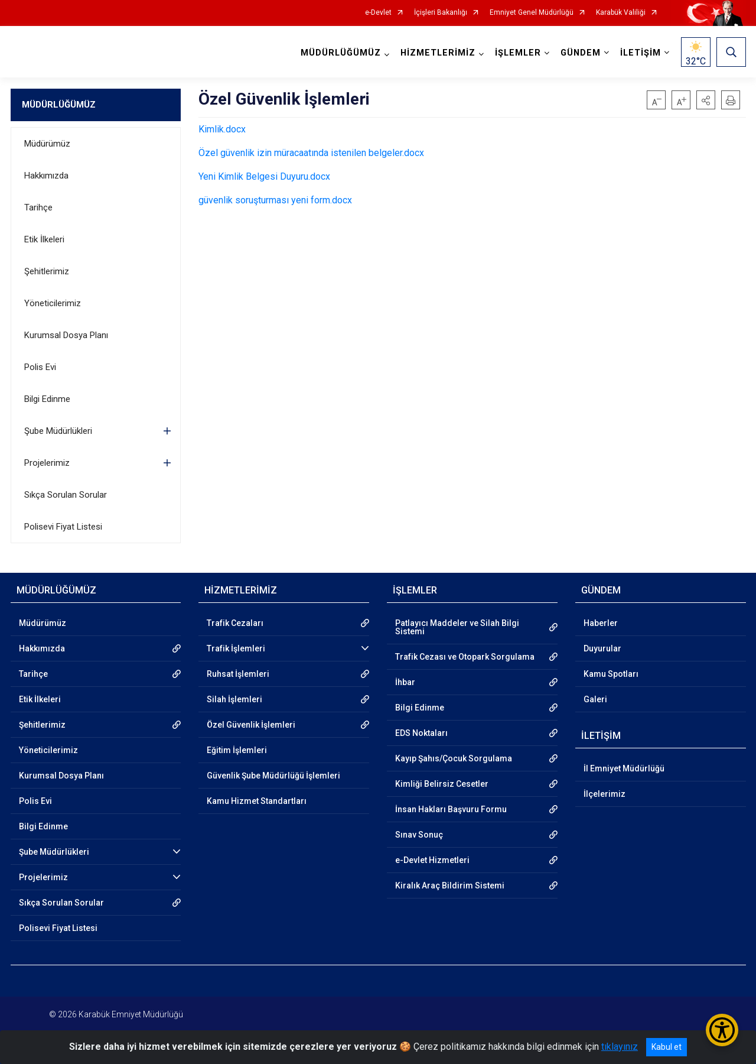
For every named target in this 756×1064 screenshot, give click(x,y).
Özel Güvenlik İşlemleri (251, 724)
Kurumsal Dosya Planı (66, 335)
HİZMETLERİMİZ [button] (437, 53)
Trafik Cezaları (235, 623)
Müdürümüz (47, 143)
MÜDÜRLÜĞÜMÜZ (59, 104)
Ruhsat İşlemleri (238, 674)
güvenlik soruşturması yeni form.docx (275, 200)
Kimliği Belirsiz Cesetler (441, 784)
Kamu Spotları (611, 674)
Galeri (595, 699)
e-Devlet (378, 13)
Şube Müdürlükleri (58, 431)
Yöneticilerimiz (52, 303)
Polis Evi (40, 367)
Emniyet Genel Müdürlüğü (531, 13)
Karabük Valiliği (621, 13)
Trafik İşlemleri (236, 648)
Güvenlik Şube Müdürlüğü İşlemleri (273, 775)
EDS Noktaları (421, 733)
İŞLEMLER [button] (518, 53)
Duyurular (602, 648)
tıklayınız (619, 1046)
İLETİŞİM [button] (640, 53)
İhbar (405, 682)
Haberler (601, 623)
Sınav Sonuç (419, 834)
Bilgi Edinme (47, 399)
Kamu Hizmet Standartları (257, 801)
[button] (705, 99)
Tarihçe (38, 207)
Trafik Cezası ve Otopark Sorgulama (465, 656)
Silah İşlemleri (234, 699)
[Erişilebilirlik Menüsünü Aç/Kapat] (722, 1030)
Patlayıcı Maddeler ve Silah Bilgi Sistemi (457, 627)
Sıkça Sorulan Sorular (65, 494)
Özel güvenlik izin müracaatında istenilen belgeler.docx (311, 152)
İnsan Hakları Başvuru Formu (451, 809)
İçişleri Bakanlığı (440, 13)
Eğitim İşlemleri (237, 750)
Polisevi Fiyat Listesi (63, 526)
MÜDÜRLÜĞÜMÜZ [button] (341, 53)
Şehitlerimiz (46, 271)
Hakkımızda (46, 175)
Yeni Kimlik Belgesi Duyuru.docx (264, 176)
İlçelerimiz (604, 794)
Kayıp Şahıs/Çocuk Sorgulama (453, 758)
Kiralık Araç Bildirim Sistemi (449, 885)
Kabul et (666, 1047)
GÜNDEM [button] (581, 53)
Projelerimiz (47, 463)
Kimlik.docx (222, 129)
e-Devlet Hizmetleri (432, 860)
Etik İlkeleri (44, 239)
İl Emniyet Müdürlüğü (624, 768)
